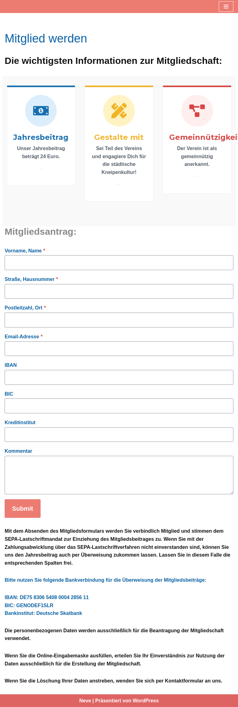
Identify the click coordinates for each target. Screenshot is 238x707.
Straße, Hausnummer (31, 279)
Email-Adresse (23, 336)
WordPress (146, 700)
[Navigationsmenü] (226, 6)
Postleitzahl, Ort (25, 307)
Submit (22, 508)
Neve (85, 700)
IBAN (11, 365)
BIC (9, 394)
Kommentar (18, 451)
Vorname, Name (25, 250)
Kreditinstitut (20, 422)
